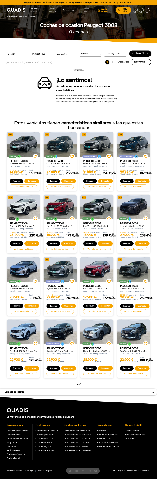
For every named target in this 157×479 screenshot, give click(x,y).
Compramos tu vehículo (46, 431)
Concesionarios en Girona (76, 446)
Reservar (16, 181)
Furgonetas (12, 442)
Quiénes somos (132, 431)
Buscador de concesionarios (77, 431)
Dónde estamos (103, 10)
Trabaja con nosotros (135, 435)
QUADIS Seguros (43, 446)
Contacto (101, 431)
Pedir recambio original (108, 446)
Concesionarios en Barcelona (77, 435)
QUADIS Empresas (44, 442)
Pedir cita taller (104, 439)
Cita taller (122, 10)
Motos (76, 466)
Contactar (31, 181)
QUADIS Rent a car (44, 439)
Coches (60, 466)
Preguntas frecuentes (107, 435)
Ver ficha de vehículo (23, 187)
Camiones (11, 446)
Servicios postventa (44, 435)
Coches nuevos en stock (18, 431)
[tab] (60, 466)
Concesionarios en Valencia (77, 439)
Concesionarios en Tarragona (77, 442)
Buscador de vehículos (107, 442)
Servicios (66, 10)
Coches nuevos (14, 435)
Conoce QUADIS (86, 10)
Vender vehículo (52, 10)
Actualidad (76, 10)
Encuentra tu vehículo (35, 10)
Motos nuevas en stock (17, 439)
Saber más (128, 2)
